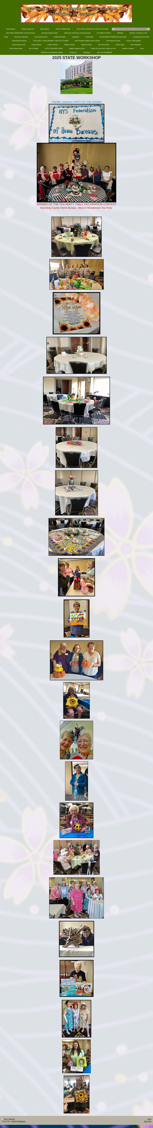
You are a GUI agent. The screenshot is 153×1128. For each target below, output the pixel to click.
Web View (147, 1121)
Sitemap (12, 1119)
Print (5, 1119)
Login (149, 1119)
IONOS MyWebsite (18, 1121)
